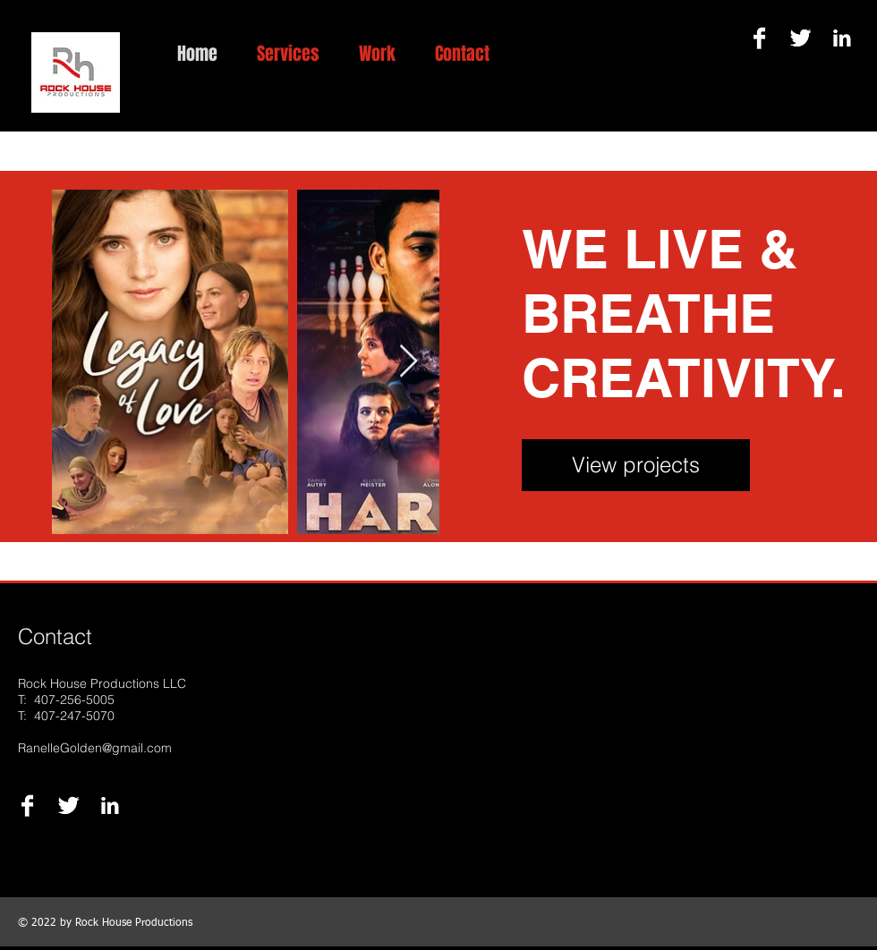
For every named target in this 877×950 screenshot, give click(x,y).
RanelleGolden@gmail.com (95, 748)
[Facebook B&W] (759, 38)
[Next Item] (408, 361)
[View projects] (636, 465)
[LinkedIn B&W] (842, 38)
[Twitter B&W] (800, 38)
